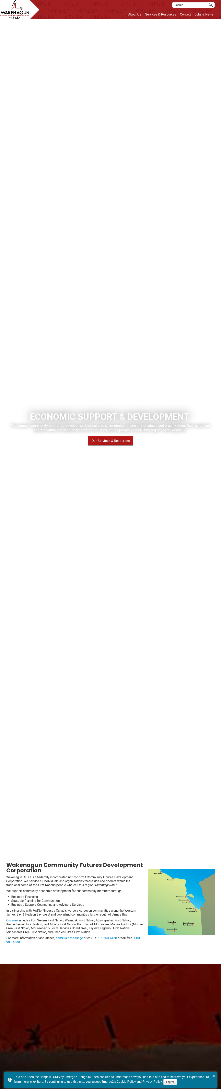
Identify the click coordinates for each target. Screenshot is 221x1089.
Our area (12, 920)
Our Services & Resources (110, 441)
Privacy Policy (152, 1082)
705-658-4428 (107, 938)
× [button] (214, 1076)
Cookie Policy (126, 1082)
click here (36, 1082)
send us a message (69, 938)
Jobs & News (204, 14)
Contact (185, 14)
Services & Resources (160, 14)
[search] (190, 4)
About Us (134, 14)
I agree (170, 1082)
